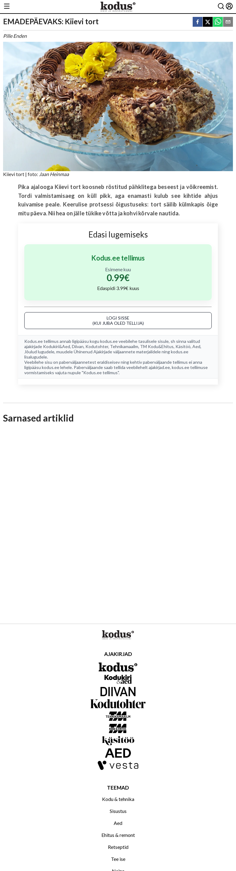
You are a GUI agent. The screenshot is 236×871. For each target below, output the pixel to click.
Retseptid (118, 847)
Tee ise (118, 859)
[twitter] (208, 22)
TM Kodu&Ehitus (157, 346)
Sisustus (118, 811)
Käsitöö (183, 346)
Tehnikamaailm (124, 346)
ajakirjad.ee (159, 367)
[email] (228, 22)
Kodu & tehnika (118, 799)
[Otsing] (221, 6)
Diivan (78, 346)
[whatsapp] (218, 22)
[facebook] (198, 22)
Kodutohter (96, 346)
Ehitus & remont (118, 835)
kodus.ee (109, 341)
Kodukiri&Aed (56, 346)
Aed (196, 346)
